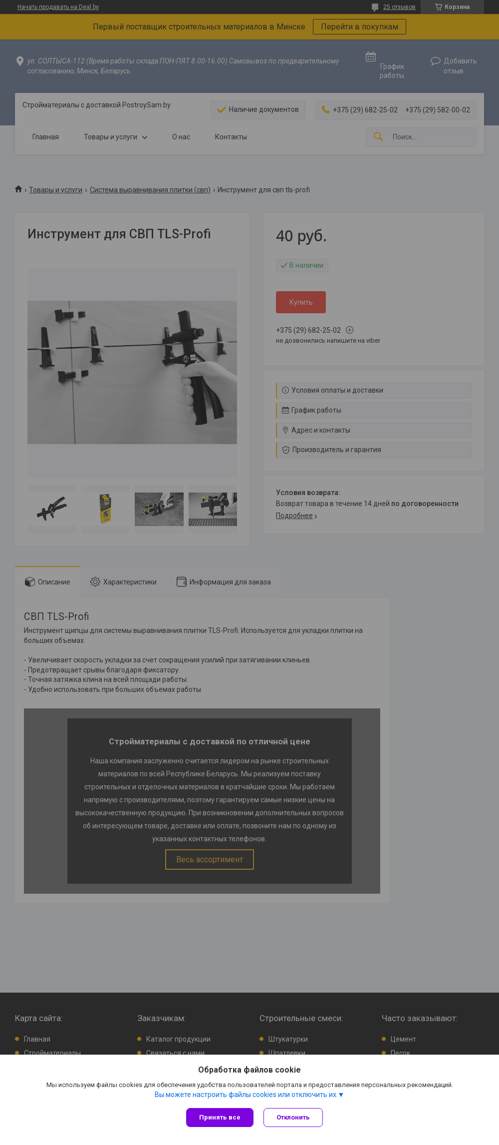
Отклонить (293, 1117)
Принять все (220, 1117)
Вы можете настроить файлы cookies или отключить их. (246, 1095)
